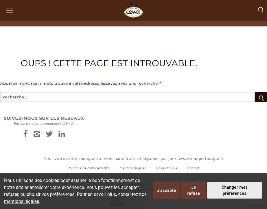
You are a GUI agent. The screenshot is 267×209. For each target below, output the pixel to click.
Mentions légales (133, 168)
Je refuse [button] (193, 190)
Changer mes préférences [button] (235, 190)
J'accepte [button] (166, 190)
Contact (193, 168)
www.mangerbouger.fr (201, 159)
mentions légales (21, 201)
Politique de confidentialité (89, 168)
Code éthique (166, 168)
